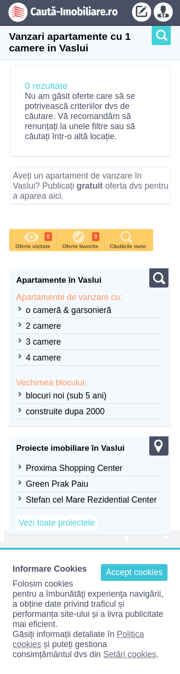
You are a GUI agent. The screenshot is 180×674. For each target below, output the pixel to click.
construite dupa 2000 (65, 411)
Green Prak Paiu (57, 484)
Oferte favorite (80, 239)
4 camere (43, 357)
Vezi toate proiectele (57, 523)
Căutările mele (128, 239)
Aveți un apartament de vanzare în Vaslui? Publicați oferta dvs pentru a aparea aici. (90, 186)
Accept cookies (134, 572)
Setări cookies (129, 654)
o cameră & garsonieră (68, 310)
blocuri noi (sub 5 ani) (66, 395)
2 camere (43, 326)
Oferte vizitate (33, 239)
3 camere (43, 342)
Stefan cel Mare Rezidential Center (91, 500)
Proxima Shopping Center (74, 468)
